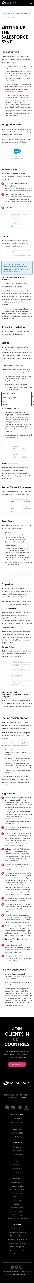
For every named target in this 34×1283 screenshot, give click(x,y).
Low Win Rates (17, 1193)
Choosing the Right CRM (17, 1247)
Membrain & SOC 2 (17, 1133)
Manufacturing (17, 1215)
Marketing (17, 1204)
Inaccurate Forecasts (17, 1186)
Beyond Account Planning (17, 1243)
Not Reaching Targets (17, 1182)
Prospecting (17, 1147)
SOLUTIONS (17, 1200)
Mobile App (17, 1165)
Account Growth (17, 1154)
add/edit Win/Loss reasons (14, 91)
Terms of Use (25, 1274)
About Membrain (17, 1119)
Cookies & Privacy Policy (12, 1274)
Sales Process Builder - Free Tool (17, 1239)
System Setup (15, 139)
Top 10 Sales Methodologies (17, 1232)
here (30, 191)
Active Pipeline (17, 1150)
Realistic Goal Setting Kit (17, 1250)
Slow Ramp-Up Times (17, 1190)
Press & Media (17, 1129)
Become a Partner (17, 1122)
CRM (17, 1161)
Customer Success (17, 1207)
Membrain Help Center (7, 13)
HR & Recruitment (17, 1211)
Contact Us (17, 1136)
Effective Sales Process (17, 1236)
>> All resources (17, 1254)
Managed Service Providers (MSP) (17, 1218)
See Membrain (17, 1064)
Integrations (19, 13)
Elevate (17, 1158)
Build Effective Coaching (17, 1229)
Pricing (17, 1172)
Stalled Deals (17, 1197)
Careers (17, 1126)
